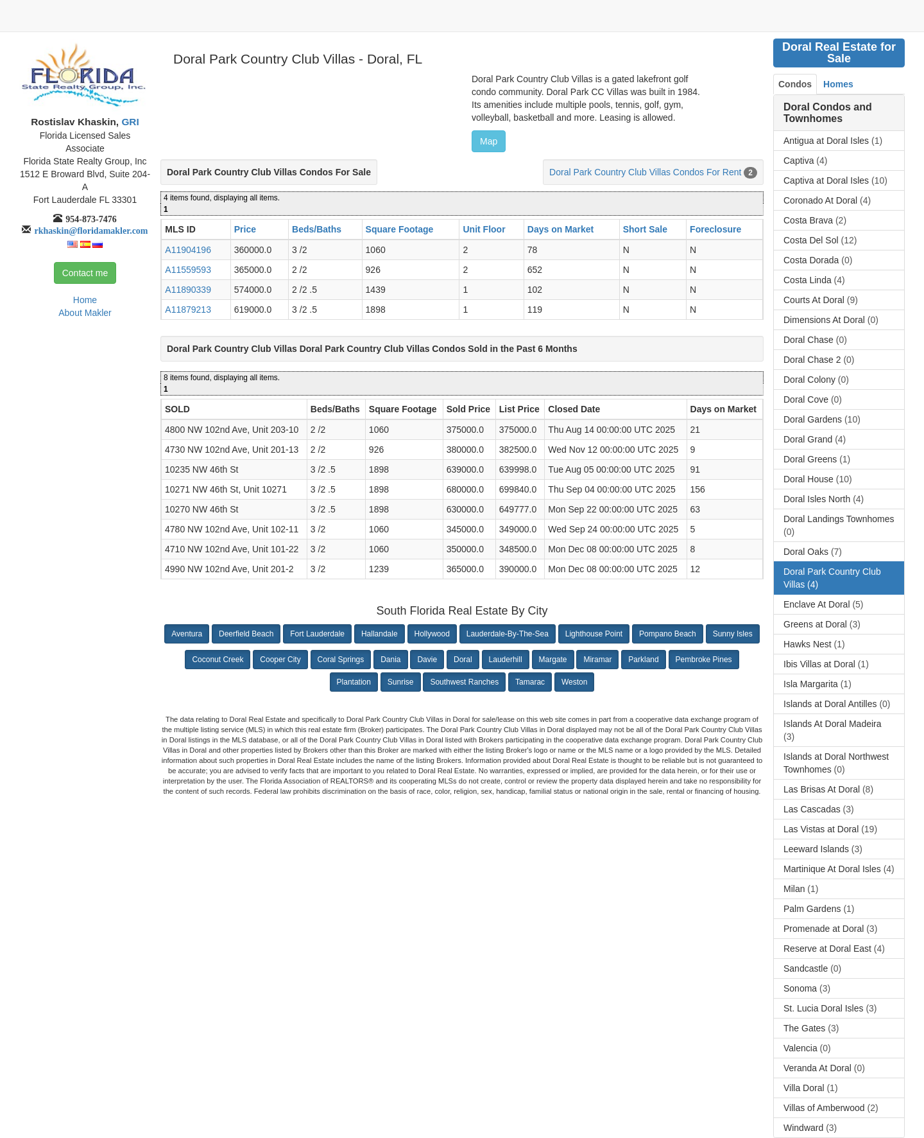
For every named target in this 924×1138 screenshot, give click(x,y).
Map (488, 141)
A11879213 (188, 309)
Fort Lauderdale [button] (317, 633)
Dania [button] (390, 659)
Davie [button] (427, 659)
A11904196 (188, 250)
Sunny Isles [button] (733, 633)
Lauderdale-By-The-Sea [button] (507, 633)
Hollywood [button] (432, 633)
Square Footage (400, 229)
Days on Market (560, 229)
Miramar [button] (597, 659)
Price (245, 229)
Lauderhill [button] (505, 659)
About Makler (84, 313)
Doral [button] (463, 659)
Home (85, 300)
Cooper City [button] (280, 659)
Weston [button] (574, 682)
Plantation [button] (354, 682)
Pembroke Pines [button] (704, 659)
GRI (129, 121)
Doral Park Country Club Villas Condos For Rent (645, 172)
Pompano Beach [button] (667, 633)
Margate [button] (553, 659)
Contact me (85, 273)
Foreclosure (715, 229)
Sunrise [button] (401, 682)
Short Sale (645, 229)
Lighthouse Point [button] (593, 633)
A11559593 (188, 270)
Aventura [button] (186, 633)
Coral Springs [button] (341, 659)
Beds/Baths (316, 229)
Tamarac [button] (530, 682)
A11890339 (188, 289)
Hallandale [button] (379, 633)
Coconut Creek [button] (217, 659)
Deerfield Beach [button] (246, 633)
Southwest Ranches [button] (464, 682)
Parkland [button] (643, 659)
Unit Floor (484, 229)
